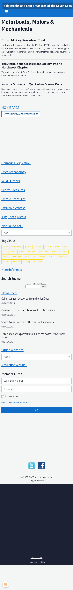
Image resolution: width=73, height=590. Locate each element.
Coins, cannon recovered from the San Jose (25, 298)
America (31, 251)
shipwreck (62, 256)
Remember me (11, 396)
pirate (28, 246)
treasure (56, 251)
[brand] (38, 6)
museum (16, 261)
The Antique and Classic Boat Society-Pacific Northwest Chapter (31, 65)
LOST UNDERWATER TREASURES (21, 114)
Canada (42, 256)
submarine (16, 256)
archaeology (16, 246)
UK (34, 256)
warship (26, 261)
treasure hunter (52, 246)
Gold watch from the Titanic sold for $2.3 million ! (29, 310)
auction (6, 261)
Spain (5, 246)
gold (65, 251)
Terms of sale (36, 557)
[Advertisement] (36, 137)
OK (36, 409)
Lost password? (22, 403)
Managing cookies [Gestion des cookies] (36, 562)
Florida (13, 251)
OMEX (5, 256)
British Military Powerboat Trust (23, 40)
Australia (38, 261)
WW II (51, 256)
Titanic (65, 246)
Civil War (38, 246)
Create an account (8, 403)
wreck (26, 256)
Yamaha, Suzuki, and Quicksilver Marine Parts (31, 84)
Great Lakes (43, 251)
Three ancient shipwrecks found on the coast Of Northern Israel (33, 335)
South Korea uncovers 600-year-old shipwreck (27, 322)
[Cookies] (6, 584)
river (5, 251)
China (21, 251)
